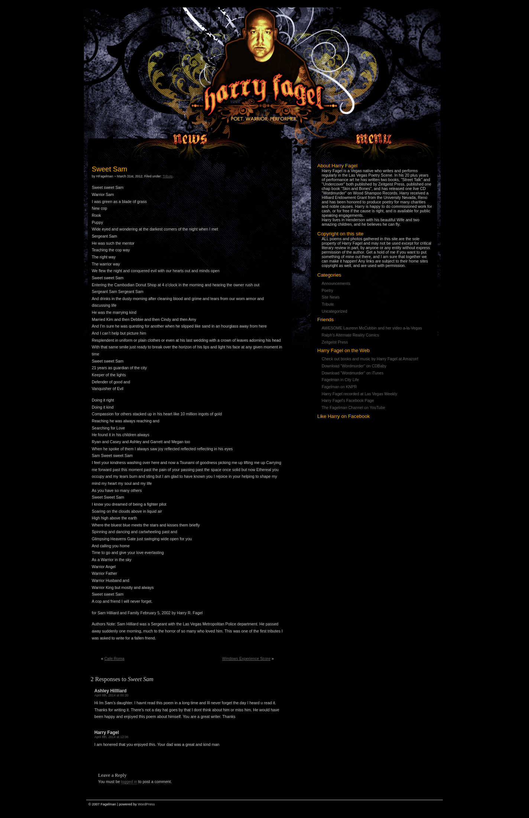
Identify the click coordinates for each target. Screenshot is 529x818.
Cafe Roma (114, 658)
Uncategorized (334, 311)
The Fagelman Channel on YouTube (353, 407)
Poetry (327, 290)
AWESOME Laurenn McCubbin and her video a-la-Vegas (372, 328)
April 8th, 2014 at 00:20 (111, 695)
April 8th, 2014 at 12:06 (111, 737)
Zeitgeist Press (335, 342)
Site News (331, 297)
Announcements (336, 283)
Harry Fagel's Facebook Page (348, 400)
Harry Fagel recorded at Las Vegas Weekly (359, 394)
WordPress (146, 804)
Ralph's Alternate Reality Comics (350, 335)
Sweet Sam (109, 169)
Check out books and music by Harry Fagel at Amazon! (370, 359)
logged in (129, 781)
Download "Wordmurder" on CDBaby (354, 366)
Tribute (328, 304)
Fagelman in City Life (340, 379)
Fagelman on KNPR (339, 386)
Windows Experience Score (246, 658)
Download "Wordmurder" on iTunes (352, 373)
